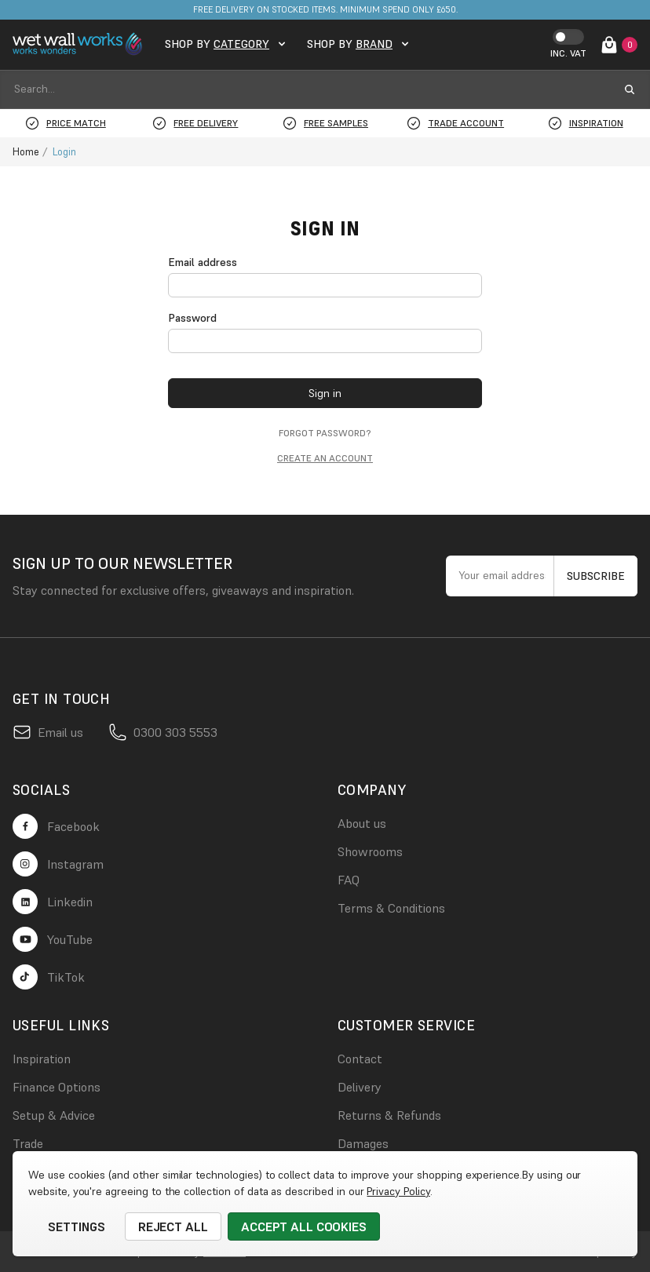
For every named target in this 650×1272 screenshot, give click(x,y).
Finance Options (56, 1087)
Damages (363, 1143)
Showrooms (370, 851)
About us (362, 823)
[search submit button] (629, 89)
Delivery (360, 1087)
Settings (76, 1226)
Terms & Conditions (391, 908)
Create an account (325, 458)
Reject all (173, 1226)
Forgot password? (325, 433)
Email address (202, 262)
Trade (28, 1143)
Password (192, 318)
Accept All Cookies (304, 1226)
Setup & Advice (54, 1115)
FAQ (349, 879)
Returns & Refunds (389, 1115)
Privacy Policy (398, 1191)
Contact (360, 1058)
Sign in (325, 393)
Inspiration (42, 1058)
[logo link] (79, 44)
